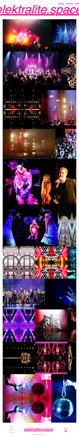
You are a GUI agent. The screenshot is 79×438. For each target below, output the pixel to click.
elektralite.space (38, 429)
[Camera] (66, 431)
